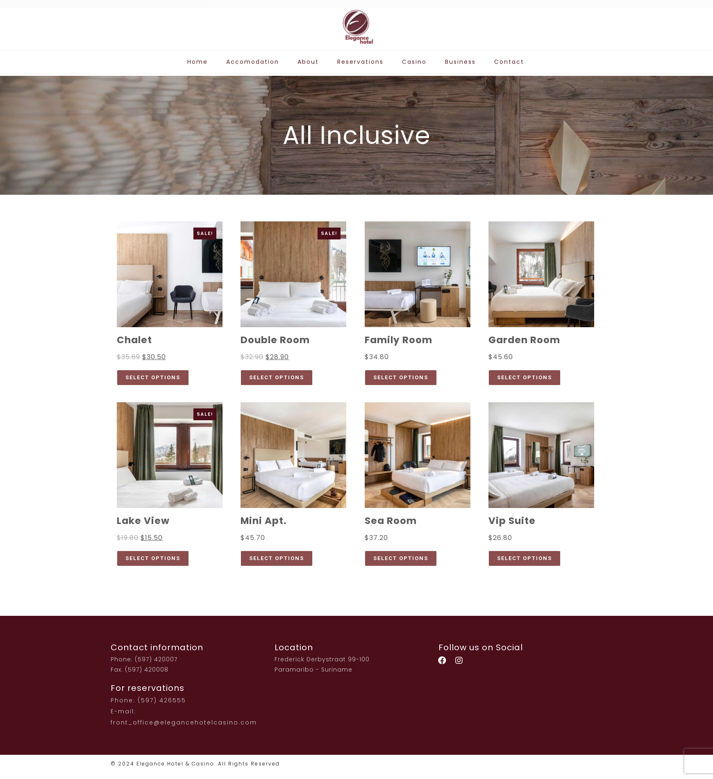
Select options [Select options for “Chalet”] (152, 377)
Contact (509, 58)
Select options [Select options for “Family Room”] (400, 377)
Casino (414, 58)
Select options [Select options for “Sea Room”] (400, 558)
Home (197, 58)
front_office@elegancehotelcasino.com (184, 722)
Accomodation (252, 58)
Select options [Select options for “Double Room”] (276, 377)
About (308, 58)
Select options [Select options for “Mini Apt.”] (276, 558)
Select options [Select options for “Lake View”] (152, 558)
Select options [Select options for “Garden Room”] (524, 377)
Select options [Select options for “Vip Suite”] (524, 558)
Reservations (360, 58)
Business (460, 58)
